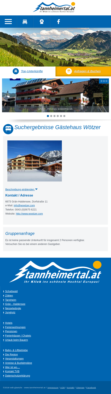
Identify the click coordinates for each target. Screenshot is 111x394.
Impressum (53, 387)
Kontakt (70, 387)
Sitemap (80, 387)
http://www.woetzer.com (29, 213)
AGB (62, 387)
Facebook (91, 387)
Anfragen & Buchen (83, 71)
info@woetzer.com (24, 205)
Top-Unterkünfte (28, 71)
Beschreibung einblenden (21, 189)
